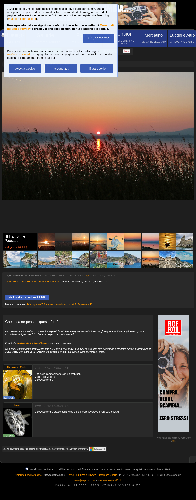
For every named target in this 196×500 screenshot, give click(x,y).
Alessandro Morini (56, 304)
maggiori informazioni (22, 18)
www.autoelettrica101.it (109, 480)
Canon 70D (11, 281)
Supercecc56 (84, 304)
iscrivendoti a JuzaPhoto (32, 343)
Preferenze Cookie (19, 54)
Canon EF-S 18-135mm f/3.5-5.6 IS (39, 281)
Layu (86, 275)
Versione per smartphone (28, 475)
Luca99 (72, 304)
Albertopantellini (36, 304)
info (173, 441)
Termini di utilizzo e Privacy (81, 475)
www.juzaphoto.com (84, 480)
